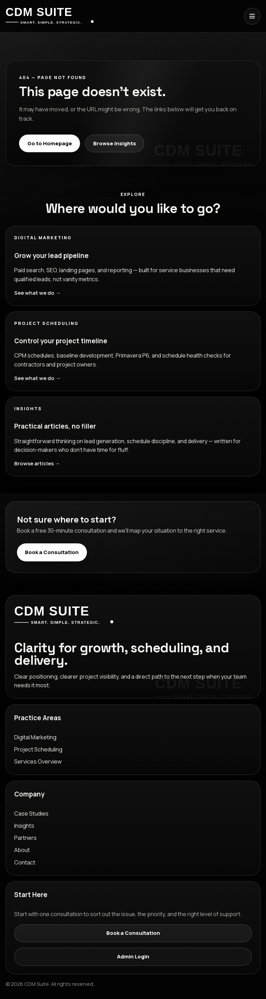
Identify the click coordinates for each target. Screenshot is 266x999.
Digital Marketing (35, 737)
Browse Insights (114, 143)
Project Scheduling (38, 749)
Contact (24, 862)
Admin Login (133, 956)
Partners (25, 838)
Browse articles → (37, 463)
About (22, 850)
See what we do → (37, 292)
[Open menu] (252, 16)
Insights (24, 825)
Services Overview (38, 761)
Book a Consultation (52, 552)
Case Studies (31, 813)
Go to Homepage (49, 143)
